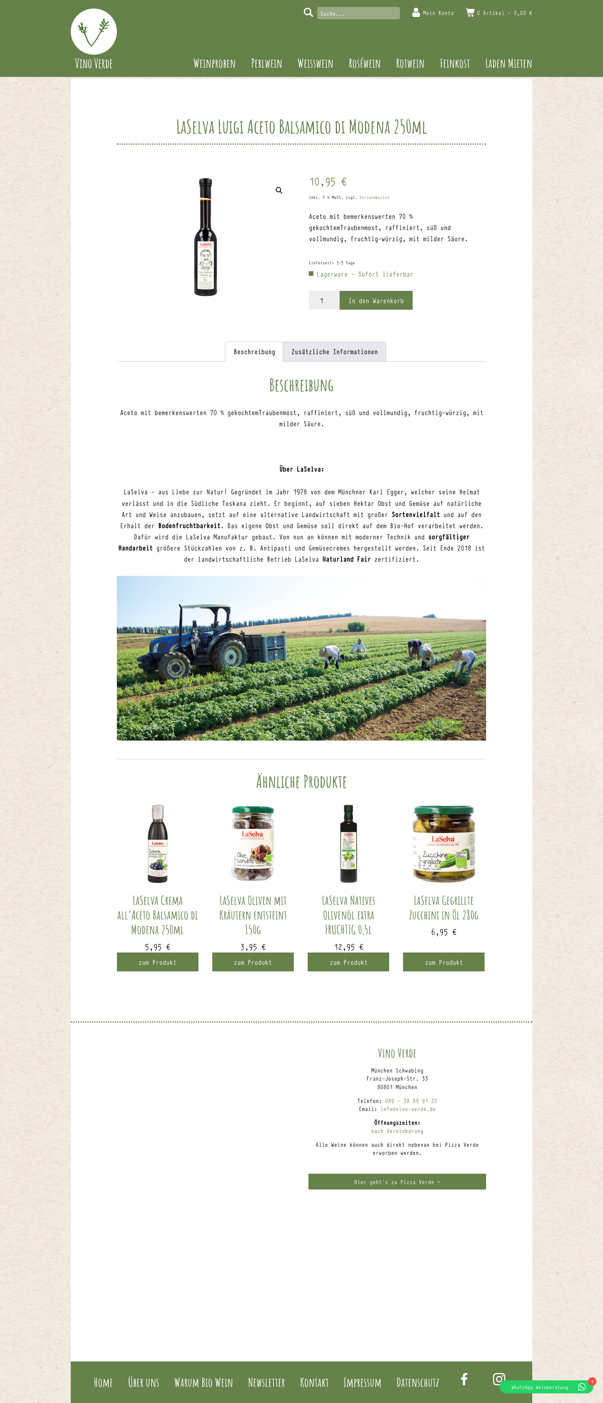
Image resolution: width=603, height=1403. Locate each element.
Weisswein (315, 63)
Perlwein (266, 63)
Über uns (143, 1382)
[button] (279, 190)
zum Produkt (157, 961)
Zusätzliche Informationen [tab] (334, 351)
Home (103, 1382)
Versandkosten (375, 197)
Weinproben (214, 63)
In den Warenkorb (376, 300)
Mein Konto (438, 12)
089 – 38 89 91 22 (411, 1100)
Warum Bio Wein (203, 1382)
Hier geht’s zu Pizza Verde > (397, 1181)
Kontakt (314, 1382)
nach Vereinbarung (397, 1130)
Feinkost (455, 63)
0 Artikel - (504, 12)
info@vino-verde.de (408, 1108)
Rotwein (410, 63)
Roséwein (365, 63)
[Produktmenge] (324, 300)
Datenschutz (417, 1382)
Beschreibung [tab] (254, 351)
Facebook (464, 1379)
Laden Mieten (508, 63)
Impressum (362, 1382)
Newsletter (266, 1382)
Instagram (499, 1379)
